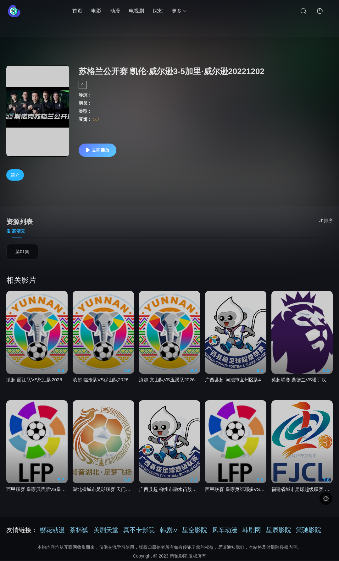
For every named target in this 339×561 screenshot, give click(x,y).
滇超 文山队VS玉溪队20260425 (169, 384)
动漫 (115, 11)
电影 (96, 11)
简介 (15, 175)
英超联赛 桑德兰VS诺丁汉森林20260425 (302, 384)
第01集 (22, 252)
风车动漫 (224, 530)
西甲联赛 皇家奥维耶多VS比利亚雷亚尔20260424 (235, 493)
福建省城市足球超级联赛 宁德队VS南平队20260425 (302, 493)
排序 (326, 220)
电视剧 (136, 11)
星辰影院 (278, 530)
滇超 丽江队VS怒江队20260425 (37, 384)
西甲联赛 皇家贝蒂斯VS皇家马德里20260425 (37, 493)
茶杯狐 (78, 530)
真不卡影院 (139, 530)
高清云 (15, 231)
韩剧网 (251, 530)
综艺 (158, 11)
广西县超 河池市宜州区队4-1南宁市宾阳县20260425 (235, 384)
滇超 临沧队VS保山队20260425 (103, 384)
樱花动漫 (52, 530)
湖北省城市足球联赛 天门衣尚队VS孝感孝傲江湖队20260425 (103, 493)
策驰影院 (308, 530)
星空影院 (194, 530)
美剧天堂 (106, 530)
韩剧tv (168, 530)
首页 (77, 11)
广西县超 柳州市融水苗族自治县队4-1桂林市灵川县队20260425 (169, 493)
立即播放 (97, 150)
